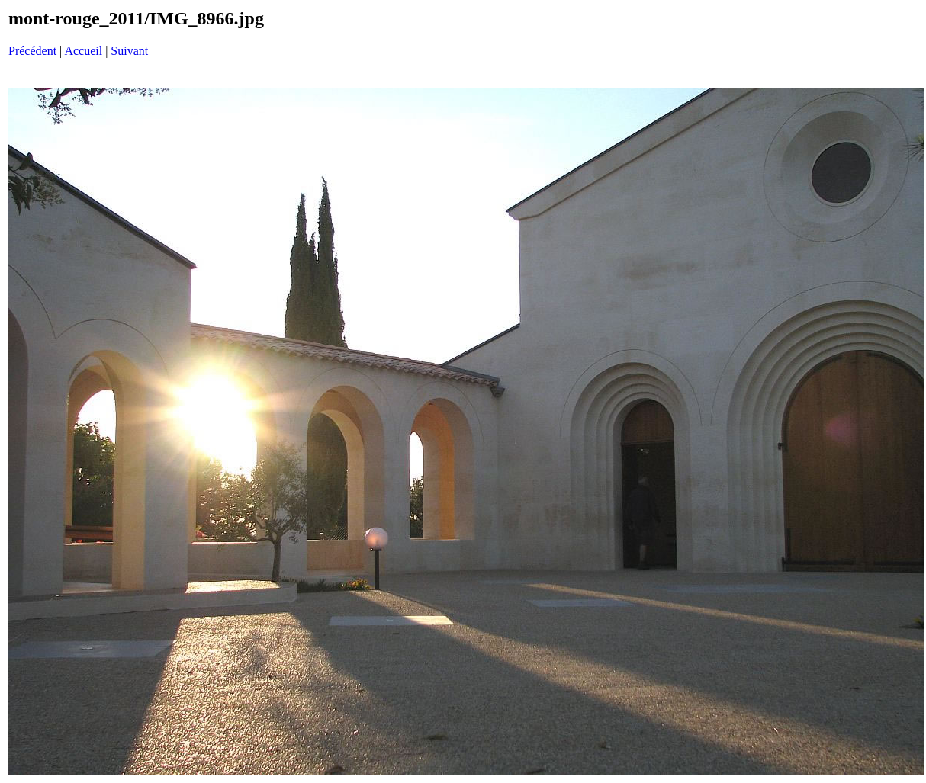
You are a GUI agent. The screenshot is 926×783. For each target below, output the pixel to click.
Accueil (83, 50)
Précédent (32, 50)
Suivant (129, 50)
